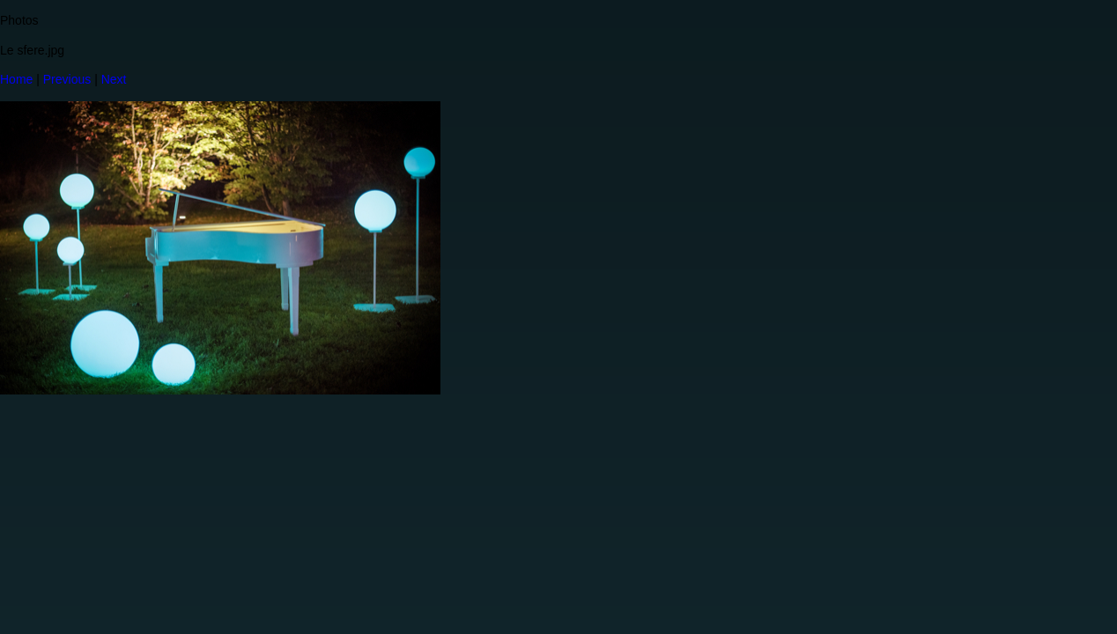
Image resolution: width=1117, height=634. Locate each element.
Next (114, 79)
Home (16, 79)
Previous (67, 79)
